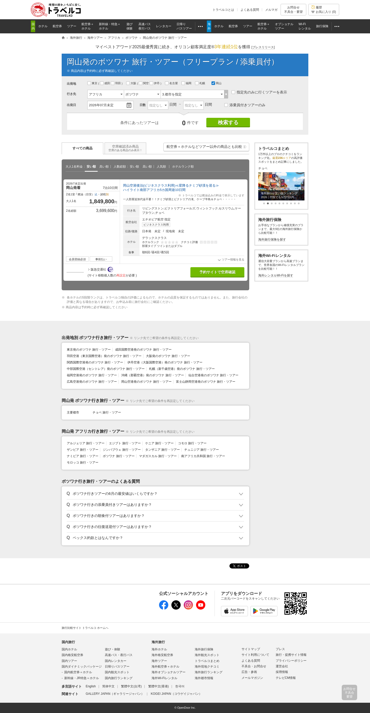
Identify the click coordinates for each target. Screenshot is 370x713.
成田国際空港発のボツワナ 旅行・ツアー (143, 349)
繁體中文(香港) (158, 686)
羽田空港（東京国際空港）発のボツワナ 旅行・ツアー (104, 356)
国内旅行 (68, 642)
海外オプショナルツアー (169, 672)
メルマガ (271, 9)
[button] (244, 146)
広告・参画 (249, 672)
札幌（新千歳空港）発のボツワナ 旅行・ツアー (182, 369)
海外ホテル (159, 649)
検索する (228, 122)
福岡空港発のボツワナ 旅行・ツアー (92, 375)
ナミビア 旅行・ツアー (82, 456)
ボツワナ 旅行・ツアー (118, 456)
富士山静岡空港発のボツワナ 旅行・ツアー (205, 381)
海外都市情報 (204, 678)
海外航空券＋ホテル (165, 666)
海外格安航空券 (162, 655)
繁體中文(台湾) (131, 686)
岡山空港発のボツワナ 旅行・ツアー (146, 381)
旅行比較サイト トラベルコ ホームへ (85, 627)
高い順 (104, 166)
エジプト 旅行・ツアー (125, 443)
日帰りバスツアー (117, 666)
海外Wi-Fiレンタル (164, 678)
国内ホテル (69, 649)
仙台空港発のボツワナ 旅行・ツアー (213, 375)
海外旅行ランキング (209, 672)
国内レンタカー (115, 661)
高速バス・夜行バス (119, 655)
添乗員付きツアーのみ (244, 105)
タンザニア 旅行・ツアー (162, 449)
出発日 (71, 105)
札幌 (200, 83)
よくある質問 (249, 9)
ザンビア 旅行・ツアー (82, 449)
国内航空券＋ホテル (78, 672)
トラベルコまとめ (207, 661)
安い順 (91, 166)
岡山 (216, 83)
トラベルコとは (223, 9)
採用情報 (282, 672)
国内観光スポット (117, 672)
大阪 (131, 83)
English (91, 686)
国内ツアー (69, 661)
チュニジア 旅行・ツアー (201, 449)
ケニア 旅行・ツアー (159, 443)
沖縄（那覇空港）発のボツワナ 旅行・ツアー (152, 375)
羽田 (116, 83)
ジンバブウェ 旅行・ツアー (122, 449)
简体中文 (108, 686)
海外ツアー (159, 661)
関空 (144, 83)
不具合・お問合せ (254, 666)
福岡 (186, 83)
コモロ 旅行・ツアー (192, 443)
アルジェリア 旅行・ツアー (86, 443)
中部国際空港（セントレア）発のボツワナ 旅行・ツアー (106, 369)
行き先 (71, 94)
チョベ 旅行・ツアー (106, 412)
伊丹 (155, 83)
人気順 (161, 166)
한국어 (179, 686)
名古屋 (172, 83)
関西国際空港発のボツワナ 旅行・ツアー (95, 362)
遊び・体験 (112, 649)
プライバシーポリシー (291, 660)
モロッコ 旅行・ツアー (82, 462)
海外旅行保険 (204, 649)
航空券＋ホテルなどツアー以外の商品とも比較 (206, 147)
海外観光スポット (207, 655)
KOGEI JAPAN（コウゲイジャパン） (176, 694)
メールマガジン (252, 678)
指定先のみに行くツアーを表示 (259, 92)
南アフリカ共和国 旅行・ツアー (203, 456)
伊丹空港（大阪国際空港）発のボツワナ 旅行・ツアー (164, 362)
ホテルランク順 (183, 166)
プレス (280, 649)
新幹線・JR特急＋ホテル (81, 678)
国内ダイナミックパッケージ (82, 666)
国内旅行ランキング (119, 678)
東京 (92, 83)
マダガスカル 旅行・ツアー (158, 456)
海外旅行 (158, 642)
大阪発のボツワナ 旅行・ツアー (168, 356)
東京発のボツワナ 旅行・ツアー (89, 349)
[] (263, 47)
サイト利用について (255, 655)
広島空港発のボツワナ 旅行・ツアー (92, 381)
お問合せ (293, 10)
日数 (143, 105)
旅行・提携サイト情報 (291, 655)
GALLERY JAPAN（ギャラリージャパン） (115, 694)
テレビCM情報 (286, 678)
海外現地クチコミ (207, 666)
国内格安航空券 (72, 655)
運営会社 (282, 666)
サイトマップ (251, 649)
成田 (105, 83)
